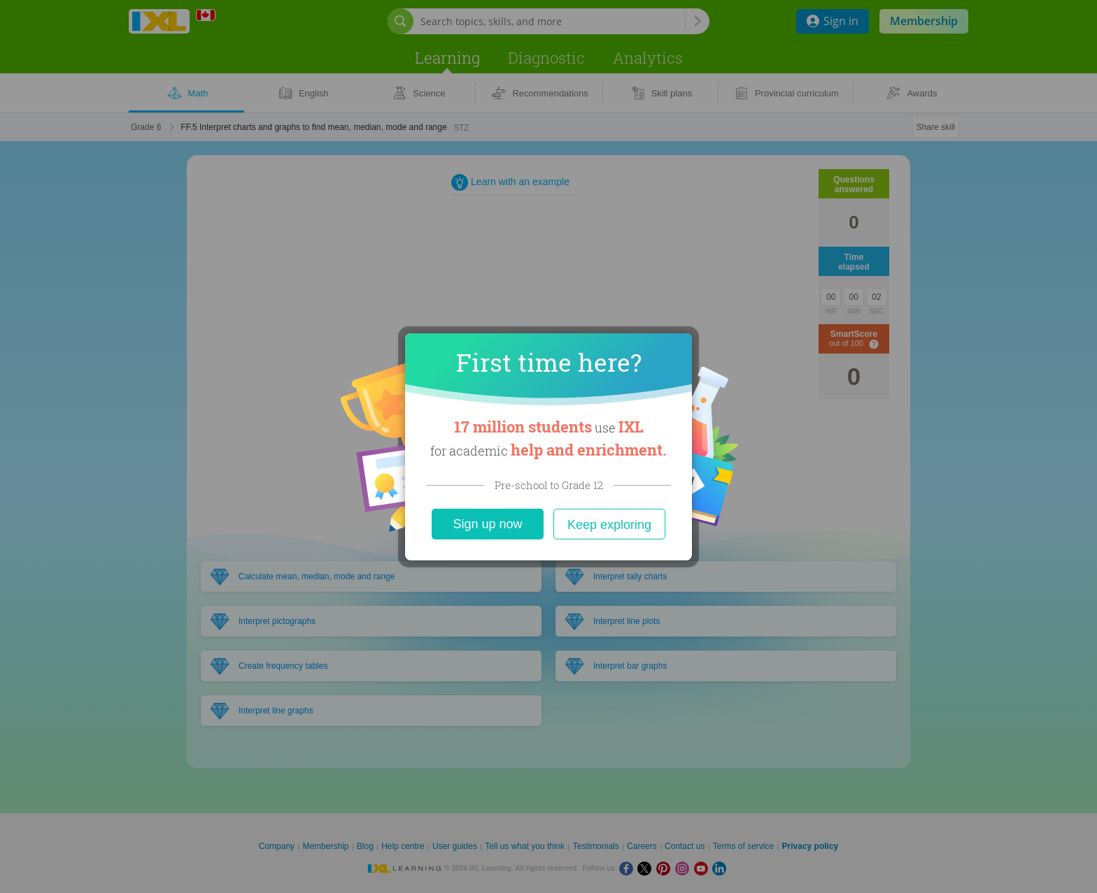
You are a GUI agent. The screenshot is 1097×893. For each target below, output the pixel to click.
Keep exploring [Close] (609, 525)
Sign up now (487, 524)
